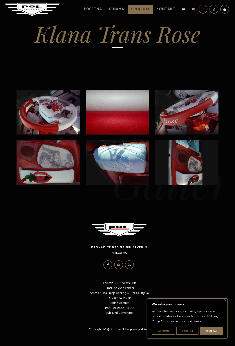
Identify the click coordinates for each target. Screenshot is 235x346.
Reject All (187, 330)
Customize (163, 330)
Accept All (211, 330)
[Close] (225, 300)
